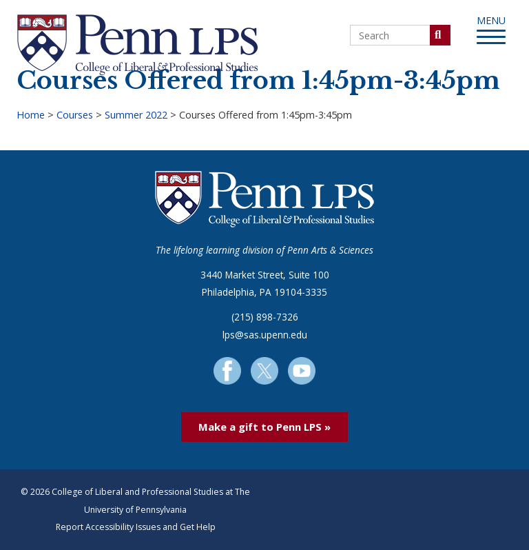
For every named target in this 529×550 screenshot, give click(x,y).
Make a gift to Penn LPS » (264, 427)
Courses (74, 114)
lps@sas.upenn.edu (264, 334)
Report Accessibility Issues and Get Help (136, 527)
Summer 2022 (136, 114)
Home (31, 114)
